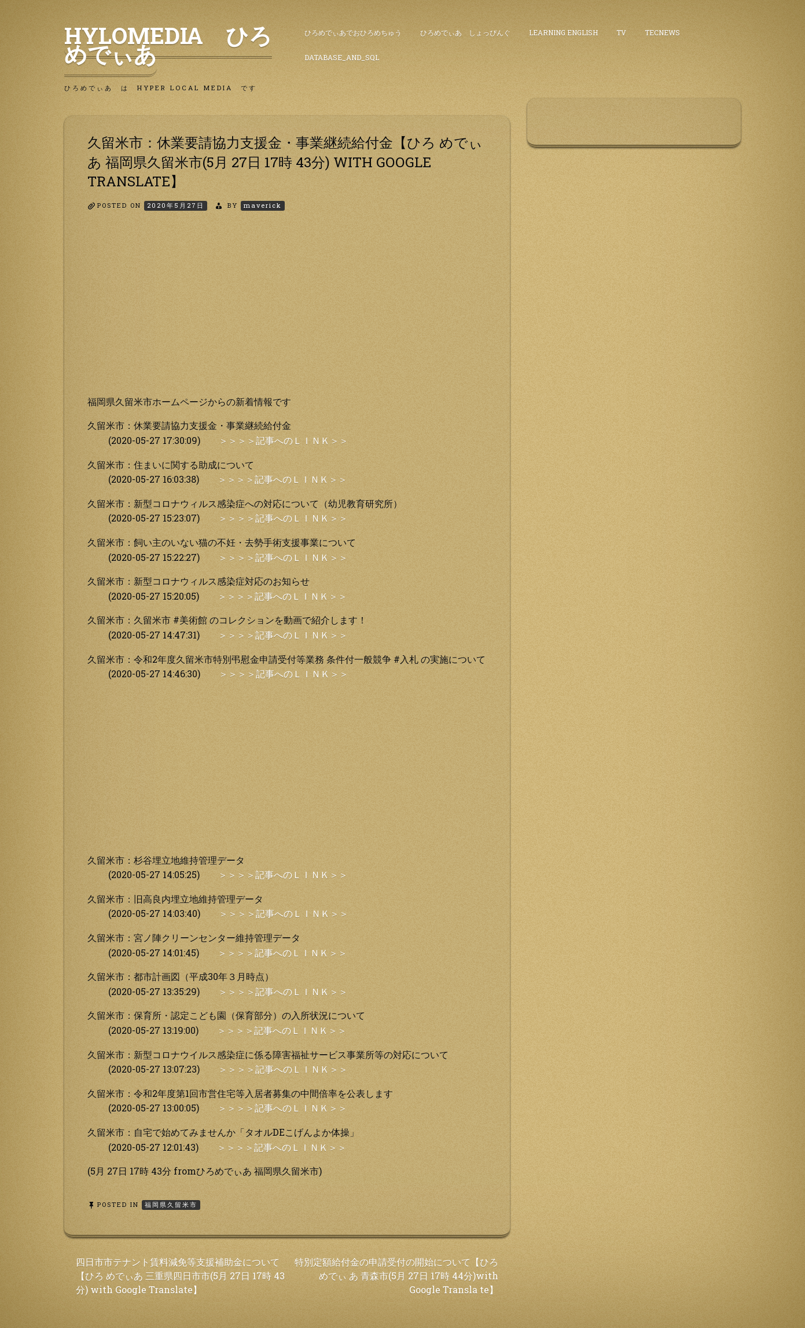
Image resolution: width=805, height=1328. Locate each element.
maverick (263, 205)
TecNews (662, 32)
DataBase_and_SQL (341, 57)
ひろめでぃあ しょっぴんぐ (465, 32)
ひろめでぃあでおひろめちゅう (353, 32)
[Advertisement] (287, 313)
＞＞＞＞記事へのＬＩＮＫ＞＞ (283, 440)
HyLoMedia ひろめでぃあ (168, 44)
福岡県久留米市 (171, 1204)
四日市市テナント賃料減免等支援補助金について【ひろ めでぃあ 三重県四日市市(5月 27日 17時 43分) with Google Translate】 (180, 1276)
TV (621, 32)
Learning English (563, 32)
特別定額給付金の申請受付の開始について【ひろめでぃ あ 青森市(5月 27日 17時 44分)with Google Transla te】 (396, 1276)
